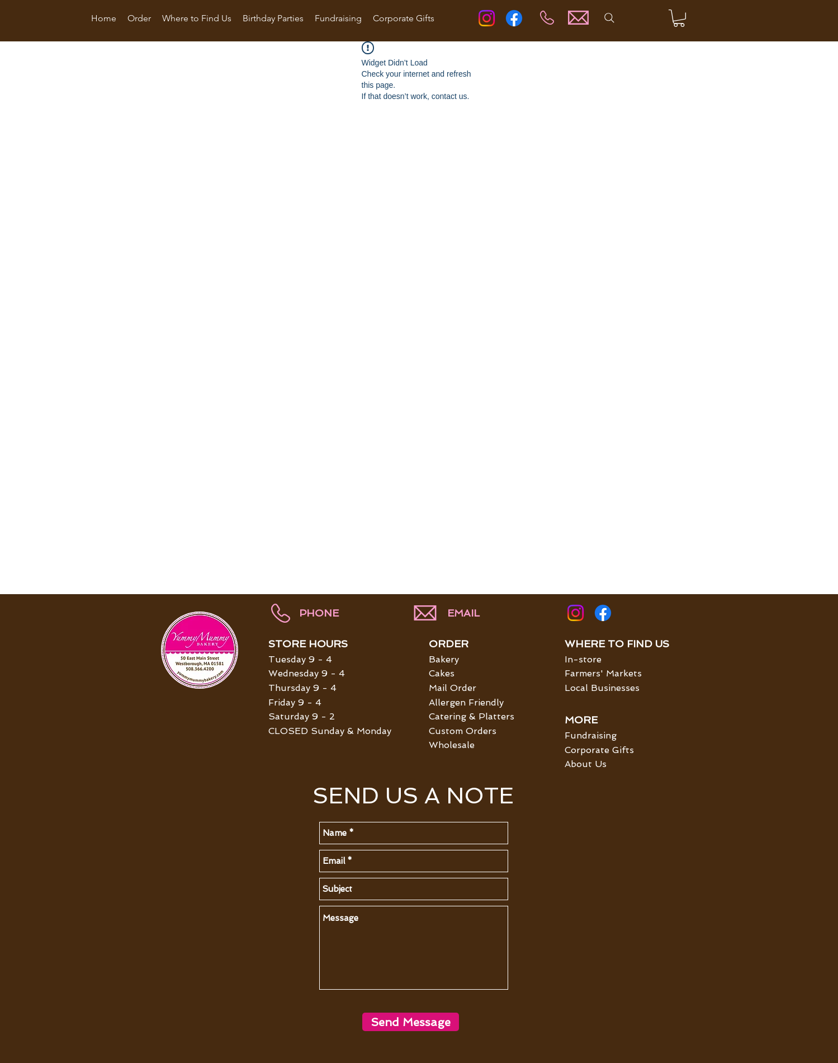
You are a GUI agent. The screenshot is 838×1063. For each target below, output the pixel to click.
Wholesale (452, 745)
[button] (679, 18)
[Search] (609, 18)
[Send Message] (410, 1022)
